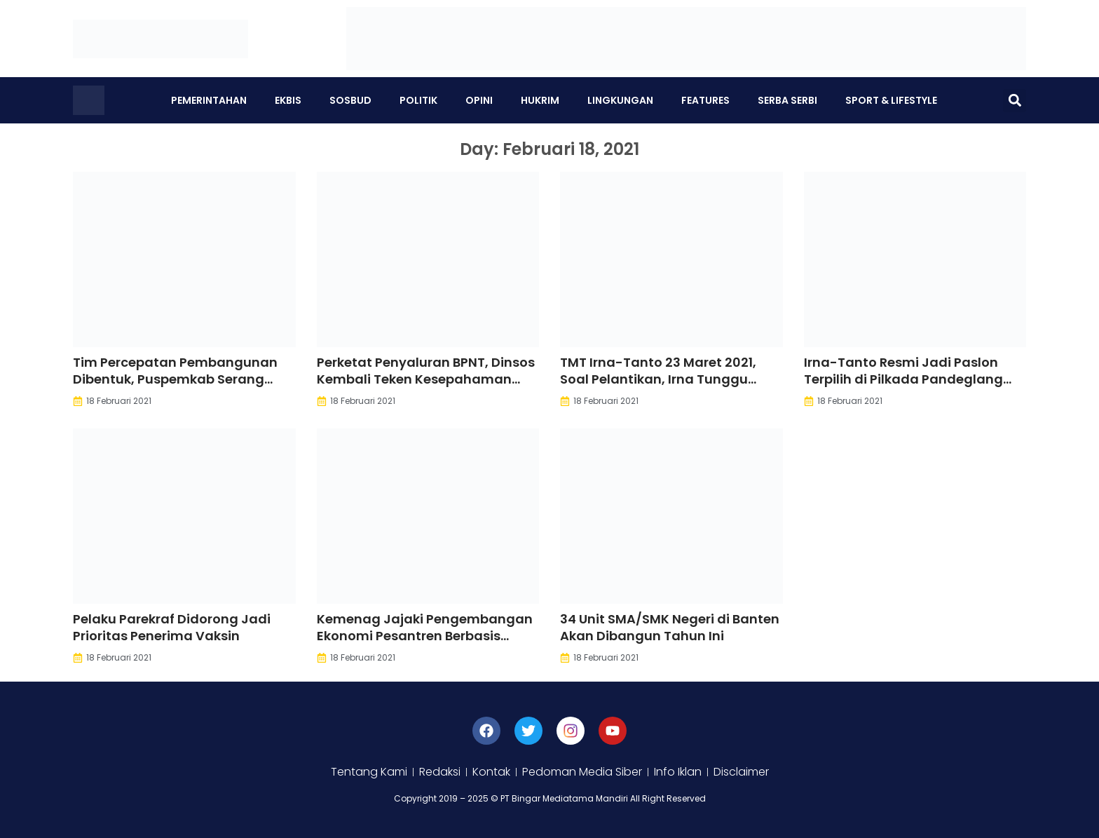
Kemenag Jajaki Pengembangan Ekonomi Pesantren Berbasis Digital (425, 635)
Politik (418, 100)
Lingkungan (620, 100)
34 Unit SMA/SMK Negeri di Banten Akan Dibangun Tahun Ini (669, 627)
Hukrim (540, 100)
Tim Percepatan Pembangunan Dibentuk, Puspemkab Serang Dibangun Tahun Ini (175, 379)
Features (705, 100)
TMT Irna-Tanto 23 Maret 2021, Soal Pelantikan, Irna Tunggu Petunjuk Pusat (658, 379)
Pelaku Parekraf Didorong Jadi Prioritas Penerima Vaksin (172, 627)
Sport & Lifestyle (891, 100)
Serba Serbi (787, 100)
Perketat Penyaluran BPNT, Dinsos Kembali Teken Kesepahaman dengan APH (426, 379)
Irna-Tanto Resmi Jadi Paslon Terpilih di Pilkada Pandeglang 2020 (903, 379)
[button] (1014, 100)
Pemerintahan (209, 100)
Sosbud (350, 100)
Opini (479, 100)
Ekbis (288, 100)
